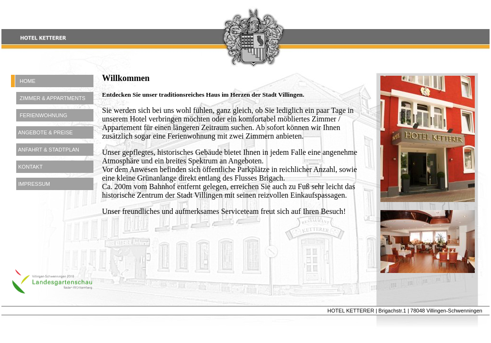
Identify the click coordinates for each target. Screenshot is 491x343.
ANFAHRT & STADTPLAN (45, 149)
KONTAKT (26, 167)
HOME (23, 81)
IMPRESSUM (30, 184)
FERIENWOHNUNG (39, 115)
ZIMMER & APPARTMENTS (48, 98)
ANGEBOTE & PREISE (42, 132)
